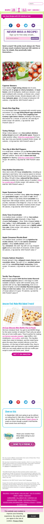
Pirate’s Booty (31, 419)
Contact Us (32, 498)
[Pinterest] (18, 25)
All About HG (21, 498)
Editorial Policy (30, 500)
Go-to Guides (35, 493)
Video (21, 495)
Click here (28, 487)
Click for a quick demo (26, 137)
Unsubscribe (12, 500)
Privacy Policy (29, 502)
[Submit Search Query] (42, 4)
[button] (22, 444)
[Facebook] (11, 25)
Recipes (7, 10)
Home (20, 500)
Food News (13, 10)
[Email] (33, 25)
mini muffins (16, 338)
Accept (33, 516)
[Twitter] (26, 25)
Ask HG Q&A (19, 10)
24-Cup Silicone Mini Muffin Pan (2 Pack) (19, 328)
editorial (7, 466)
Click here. (29, 480)
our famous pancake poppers (12, 336)
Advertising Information (13, 502)
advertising (14, 466)
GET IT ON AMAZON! (22, 354)
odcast (28, 495)
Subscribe (36, 10)
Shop (29, 10)
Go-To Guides (24, 10)
